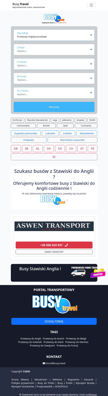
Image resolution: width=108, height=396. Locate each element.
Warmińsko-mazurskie (72, 140)
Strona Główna (20, 379)
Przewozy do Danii (54, 342)
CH (71, 148)
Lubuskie (50, 133)
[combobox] (55, 35)
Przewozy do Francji (67, 345)
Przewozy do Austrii (53, 338)
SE (54, 157)
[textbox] (53, 50)
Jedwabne (67, 120)
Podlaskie (28, 140)
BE (26, 148)
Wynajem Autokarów (22, 386)
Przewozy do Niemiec (76, 342)
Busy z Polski (65, 383)
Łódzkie (67, 133)
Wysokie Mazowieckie (37, 120)
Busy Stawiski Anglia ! (40, 268)
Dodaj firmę (54, 321)
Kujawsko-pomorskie (25, 133)
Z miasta (21, 61)
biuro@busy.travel (55, 363)
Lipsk (65, 125)
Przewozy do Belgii (76, 338)
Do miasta (22, 90)
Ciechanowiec (23, 125)
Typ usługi (22, 33)
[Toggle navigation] (91, 5)
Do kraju (21, 76)
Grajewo (80, 120)
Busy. (28, 5)
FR (92, 148)
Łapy (55, 120)
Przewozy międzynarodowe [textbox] (32, 36)
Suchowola (86, 125)
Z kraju (21, 47)
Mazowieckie (87, 133)
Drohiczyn (17, 120)
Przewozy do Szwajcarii (42, 345)
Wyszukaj (54, 106)
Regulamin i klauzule (80, 379)
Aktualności (40, 379)
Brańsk (46, 125)
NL (38, 148)
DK (49, 148)
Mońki (92, 120)
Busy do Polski (46, 383)
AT (82, 148)
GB (16, 148)
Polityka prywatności (22, 383)
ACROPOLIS (61, 386)
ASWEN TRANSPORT (54, 252)
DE (60, 148)
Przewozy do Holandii (30, 342)
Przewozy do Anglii (30, 338)
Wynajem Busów (85, 383)
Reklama (57, 379)
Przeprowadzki (44, 386)
